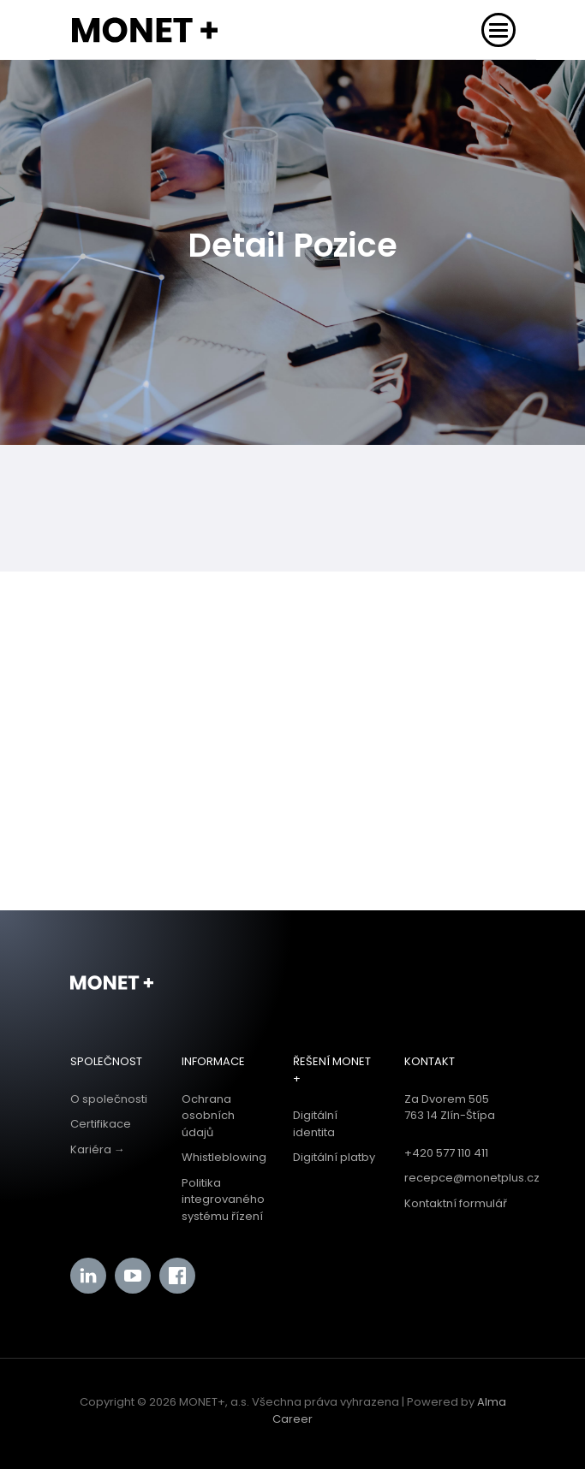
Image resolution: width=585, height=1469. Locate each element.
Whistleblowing (224, 1157)
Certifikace (100, 1124)
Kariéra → (97, 1149)
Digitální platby (334, 1157)
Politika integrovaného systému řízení (223, 1199)
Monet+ (111, 983)
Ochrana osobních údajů (208, 1115)
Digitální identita (315, 1123)
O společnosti (108, 1099)
